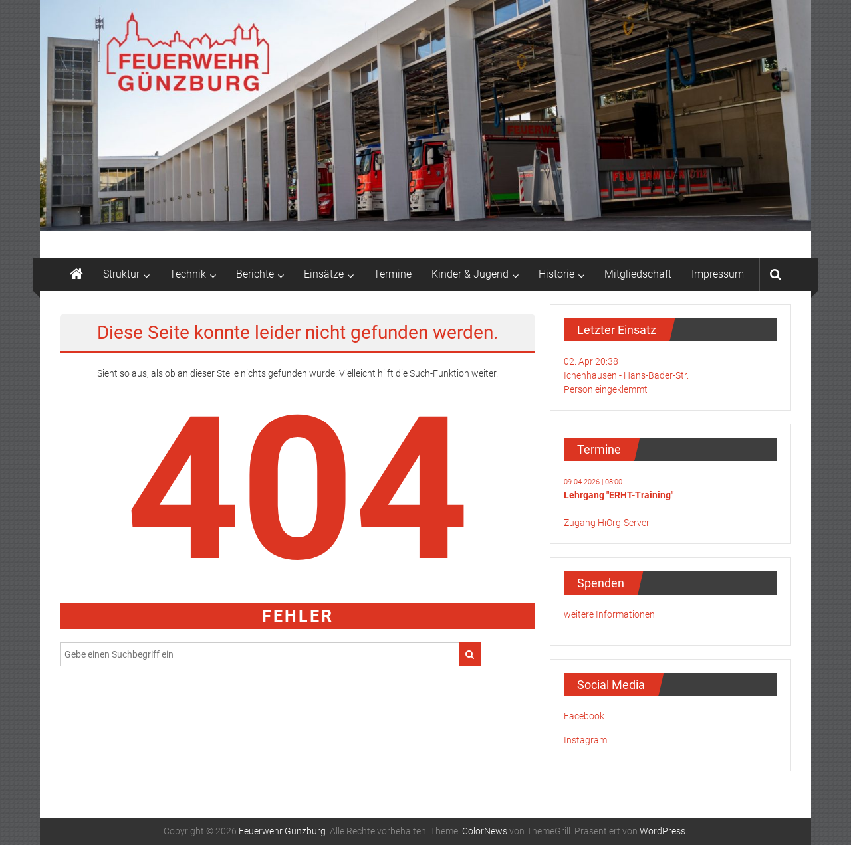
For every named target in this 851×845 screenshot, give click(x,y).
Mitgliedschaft (637, 274)
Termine (393, 274)
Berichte (255, 274)
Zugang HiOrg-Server (607, 522)
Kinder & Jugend (470, 274)
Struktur (121, 274)
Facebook (584, 716)
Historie (556, 274)
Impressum (717, 274)
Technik (188, 274)
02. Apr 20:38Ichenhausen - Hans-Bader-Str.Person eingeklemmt (626, 375)
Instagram (585, 740)
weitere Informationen (609, 614)
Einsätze (324, 274)
